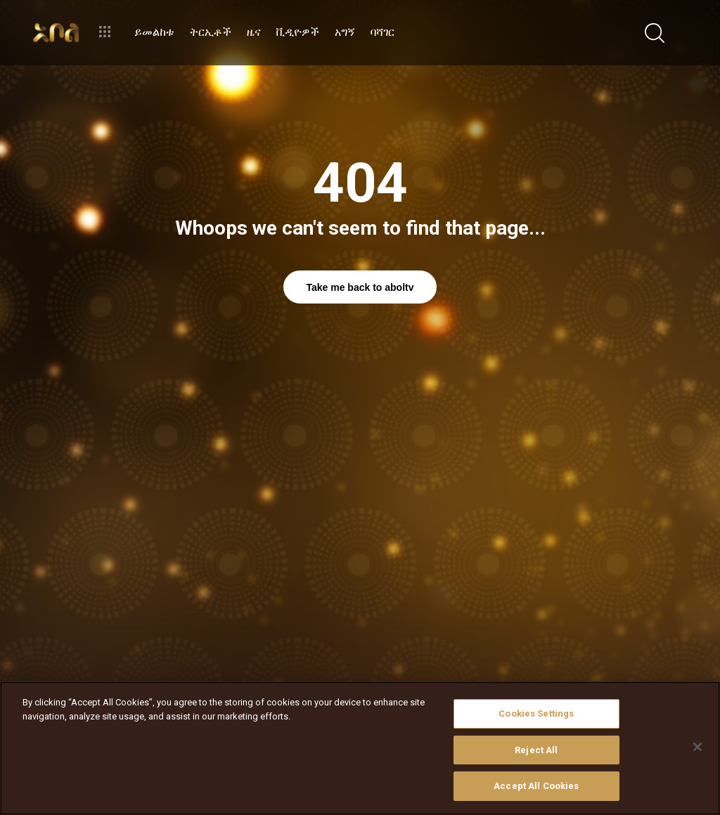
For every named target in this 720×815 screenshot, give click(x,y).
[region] (360, 748)
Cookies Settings (536, 713)
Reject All (536, 750)
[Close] (697, 746)
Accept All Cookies (536, 786)
